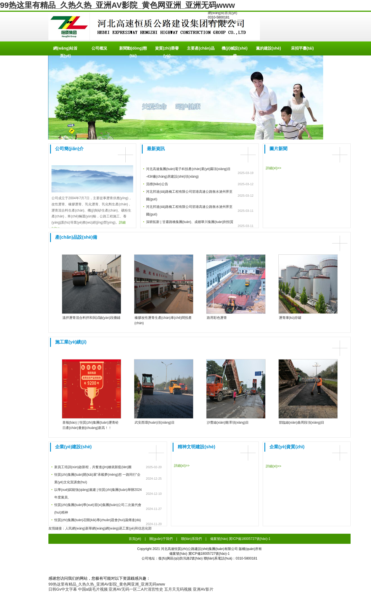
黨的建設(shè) (268, 48)
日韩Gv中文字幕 (62, 589)
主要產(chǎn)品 (200, 48)
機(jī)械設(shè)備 (235, 50)
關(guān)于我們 (161, 539)
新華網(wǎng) (95, 528)
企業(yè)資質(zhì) (286, 446)
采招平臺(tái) (302, 48)
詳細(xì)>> (273, 168)
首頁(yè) (135, 539)
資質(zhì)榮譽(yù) (167, 50)
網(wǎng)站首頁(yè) (222, 13)
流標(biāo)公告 (157, 184)
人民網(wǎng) (75, 528)
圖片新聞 (278, 148)
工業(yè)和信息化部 (137, 528)
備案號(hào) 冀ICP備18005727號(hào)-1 (240, 539)
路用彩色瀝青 (217, 318)
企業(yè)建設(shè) (73, 446)
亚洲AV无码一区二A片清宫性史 (136, 589)
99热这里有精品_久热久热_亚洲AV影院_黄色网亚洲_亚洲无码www (117, 5)
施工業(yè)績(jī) (70, 342)
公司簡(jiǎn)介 (69, 148)
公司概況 (99, 48)
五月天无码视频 (178, 589)
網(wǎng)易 (113, 528)
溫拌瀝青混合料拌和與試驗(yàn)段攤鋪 (91, 318)
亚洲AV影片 (203, 589)
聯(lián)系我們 (191, 539)
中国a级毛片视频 (93, 589)
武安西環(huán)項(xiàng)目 (155, 422)
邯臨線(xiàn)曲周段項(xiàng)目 (302, 422)
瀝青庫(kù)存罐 (290, 318)
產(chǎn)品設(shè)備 (76, 237)
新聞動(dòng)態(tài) (133, 50)
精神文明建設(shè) (196, 446)
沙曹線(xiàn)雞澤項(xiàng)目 (228, 422)
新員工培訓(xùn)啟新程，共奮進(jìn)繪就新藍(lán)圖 (93, 467)
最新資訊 (156, 148)
